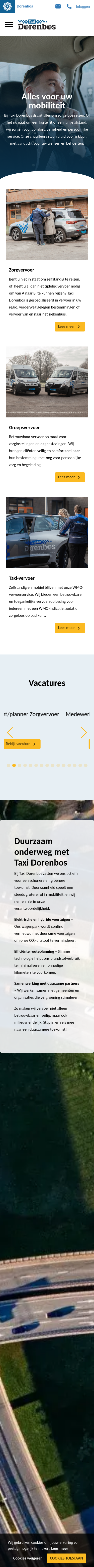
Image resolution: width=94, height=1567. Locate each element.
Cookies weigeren (28, 1558)
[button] (10, 732)
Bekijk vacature (46, 744)
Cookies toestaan (66, 1558)
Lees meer (59, 1548)
